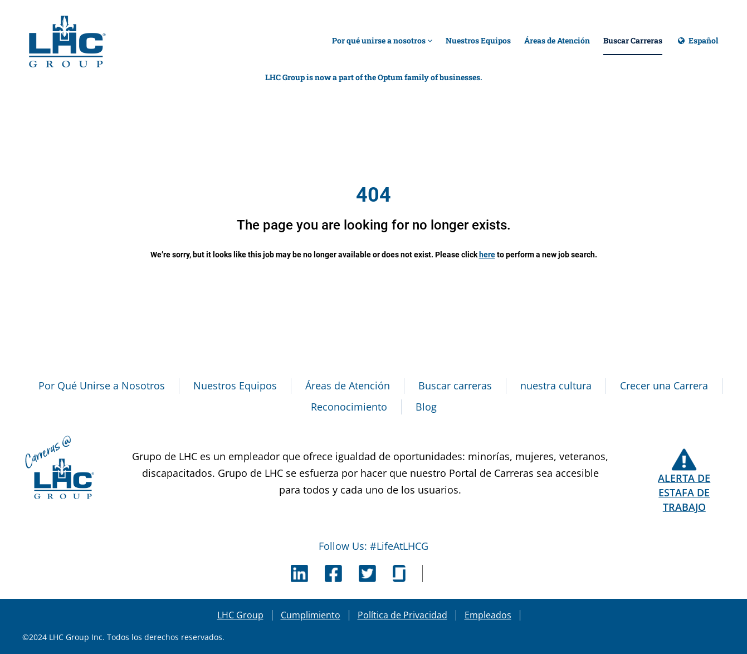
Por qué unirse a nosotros (382, 40)
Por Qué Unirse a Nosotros (101, 385)
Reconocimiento (349, 406)
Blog (426, 406)
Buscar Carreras (632, 40)
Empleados (488, 615)
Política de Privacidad (402, 615)
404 (373, 195)
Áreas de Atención (557, 40)
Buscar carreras (455, 385)
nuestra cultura (556, 385)
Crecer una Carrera (664, 385)
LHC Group (240, 615)
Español (697, 45)
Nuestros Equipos (478, 40)
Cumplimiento (310, 615)
